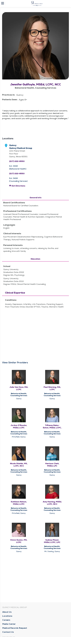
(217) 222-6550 (17, 161)
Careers (6, 620)
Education (35, 259)
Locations (7, 616)
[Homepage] (37, 3)
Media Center (9, 624)
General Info (35, 197)
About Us (7, 612)
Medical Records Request (14, 628)
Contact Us (8, 632)
